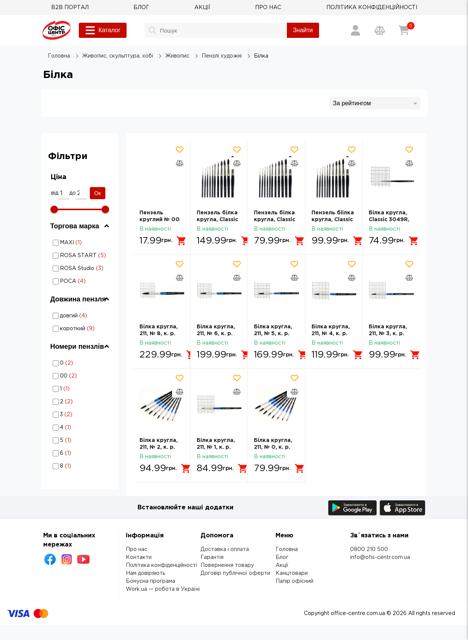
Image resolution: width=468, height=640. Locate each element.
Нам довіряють (145, 573)
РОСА (81, 281)
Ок (97, 193)
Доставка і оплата (224, 549)
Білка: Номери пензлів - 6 (80, 453)
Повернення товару (227, 565)
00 (81, 376)
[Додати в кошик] (181, 240)
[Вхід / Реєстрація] (355, 30)
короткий (81, 328)
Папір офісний (294, 581)
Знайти (303, 30)
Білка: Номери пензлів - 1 (80, 388)
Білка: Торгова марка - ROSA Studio (79, 268)
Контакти (139, 557)
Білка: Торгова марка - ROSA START (79, 255)
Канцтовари (291, 573)
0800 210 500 (369, 549)
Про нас (136, 549)
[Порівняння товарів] (380, 30)
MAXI (81, 242)
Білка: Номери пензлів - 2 (80, 401)
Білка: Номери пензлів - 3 (80, 414)
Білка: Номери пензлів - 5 (80, 440)
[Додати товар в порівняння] (179, 163)
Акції (281, 565)
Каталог (103, 30)
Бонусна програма (150, 581)
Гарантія (212, 557)
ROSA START (81, 255)
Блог (281, 557)
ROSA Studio (81, 268)
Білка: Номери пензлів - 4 (80, 427)
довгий (81, 315)
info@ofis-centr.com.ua (380, 557)
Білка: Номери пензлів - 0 (80, 363)
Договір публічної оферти (235, 573)
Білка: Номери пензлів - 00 (80, 376)
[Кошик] (404, 30)
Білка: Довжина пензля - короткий (75, 328)
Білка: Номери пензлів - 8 (80, 466)
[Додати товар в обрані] (179, 150)
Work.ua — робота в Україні (163, 589)
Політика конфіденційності (161, 565)
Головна (286, 549)
